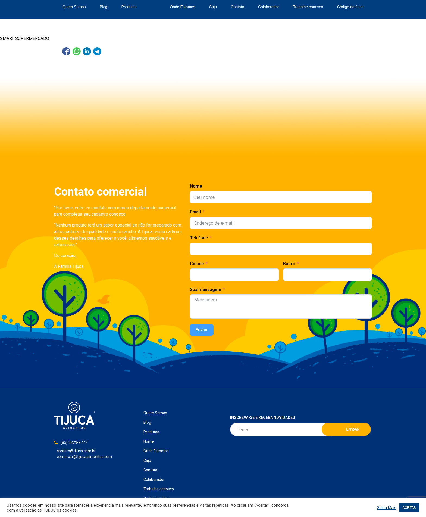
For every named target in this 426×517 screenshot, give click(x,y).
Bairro (289, 263)
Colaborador (268, 7)
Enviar (202, 329)
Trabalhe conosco (308, 7)
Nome (196, 186)
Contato (237, 7)
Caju (213, 7)
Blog (103, 7)
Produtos (128, 7)
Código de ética (350, 7)
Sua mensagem (205, 289)
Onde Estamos (182, 7)
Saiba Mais (386, 507)
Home (153, 7)
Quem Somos (74, 7)
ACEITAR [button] (409, 508)
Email (195, 212)
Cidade (197, 263)
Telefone (199, 237)
